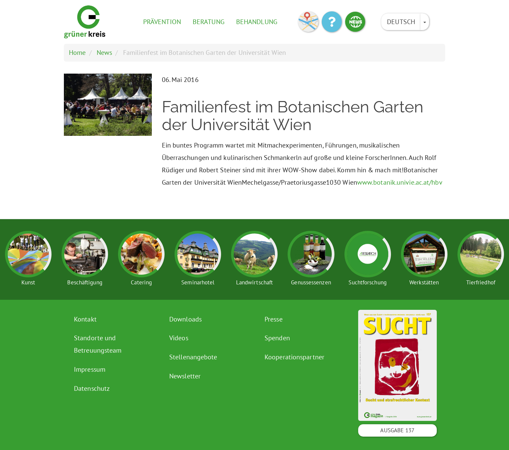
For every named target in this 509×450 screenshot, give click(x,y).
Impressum (89, 369)
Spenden (277, 338)
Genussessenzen (311, 282)
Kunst (28, 282)
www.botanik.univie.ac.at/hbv (399, 182)
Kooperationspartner (294, 357)
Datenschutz (92, 388)
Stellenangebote (193, 357)
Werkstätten (424, 282)
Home (77, 52)
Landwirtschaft (254, 282)
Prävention (162, 21)
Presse (274, 319)
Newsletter (185, 376)
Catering (141, 282)
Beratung (208, 21)
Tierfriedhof (480, 282)
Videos (178, 338)
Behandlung (256, 21)
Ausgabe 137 (397, 430)
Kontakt (85, 319)
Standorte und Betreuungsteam (97, 344)
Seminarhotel (197, 282)
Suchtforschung (367, 282)
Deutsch (401, 21)
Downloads (185, 319)
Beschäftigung (84, 282)
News (104, 52)
